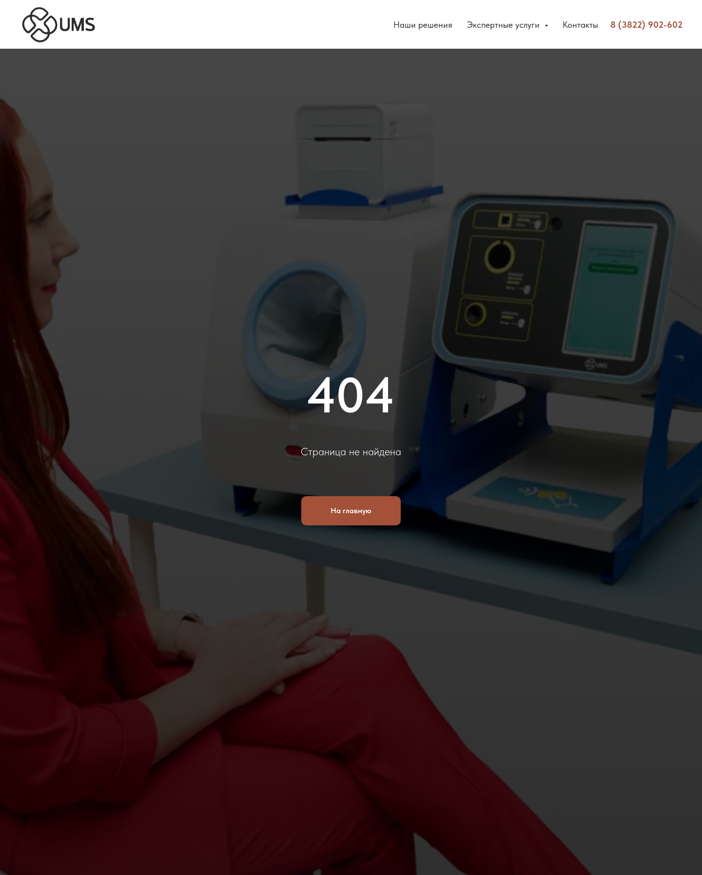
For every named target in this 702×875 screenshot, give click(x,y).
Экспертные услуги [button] (504, 24)
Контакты (580, 24)
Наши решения (422, 24)
